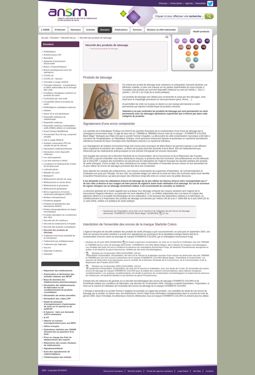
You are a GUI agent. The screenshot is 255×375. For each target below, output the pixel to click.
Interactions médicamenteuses (58, 148)
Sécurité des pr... (69, 38)
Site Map (197, 371)
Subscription (176, 3)
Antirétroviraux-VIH (52, 55)
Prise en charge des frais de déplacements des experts (57, 338)
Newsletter (200, 3)
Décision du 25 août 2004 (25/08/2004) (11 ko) (109, 242)
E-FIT (46, 317)
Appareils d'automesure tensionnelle (54, 62)
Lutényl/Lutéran (51, 169)
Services (137, 30)
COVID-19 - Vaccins (53, 78)
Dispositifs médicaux (53, 122)
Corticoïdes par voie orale (55, 98)
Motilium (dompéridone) (55, 197)
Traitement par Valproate (55, 244)
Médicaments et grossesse (56, 185)
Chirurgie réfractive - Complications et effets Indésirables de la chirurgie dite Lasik (60, 87)
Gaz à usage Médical (53, 140)
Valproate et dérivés (53, 251)
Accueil (44, 38)
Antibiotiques (50, 51)
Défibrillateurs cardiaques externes (60, 107)
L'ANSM (45, 30)
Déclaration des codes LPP (57, 298)
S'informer (60, 30)
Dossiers (104, 30)
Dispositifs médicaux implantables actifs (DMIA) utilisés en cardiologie (60, 126)
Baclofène (48, 58)
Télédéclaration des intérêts (57, 357)
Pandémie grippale (52, 200)
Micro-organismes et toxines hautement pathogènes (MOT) (57, 193)
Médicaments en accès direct (57, 182)
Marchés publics (135, 371)
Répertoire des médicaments (58, 270)
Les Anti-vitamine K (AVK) (55, 160)
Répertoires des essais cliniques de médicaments (60, 344)
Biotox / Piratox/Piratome (55, 67)
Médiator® (48, 176)
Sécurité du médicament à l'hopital (59, 223)
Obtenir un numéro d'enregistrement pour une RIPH (60, 321)
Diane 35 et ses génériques (56, 113)
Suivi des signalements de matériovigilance (57, 352)
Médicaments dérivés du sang (57, 179)
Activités (90, 30)
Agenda (189, 3)
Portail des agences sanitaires (160, 371)
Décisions (76, 30)
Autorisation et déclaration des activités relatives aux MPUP (59, 275)
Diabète (47, 110)
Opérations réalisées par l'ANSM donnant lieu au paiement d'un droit (60, 331)
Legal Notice (182, 371)
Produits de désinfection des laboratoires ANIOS (57, 205)
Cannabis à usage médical (56, 82)
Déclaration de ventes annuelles (60, 295)
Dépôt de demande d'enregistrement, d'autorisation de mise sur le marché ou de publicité (59, 305)
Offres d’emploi (51, 326)
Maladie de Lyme (51, 172)
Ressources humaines (113, 371)
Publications (121, 30)
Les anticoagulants (52, 157)
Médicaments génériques (55, 188)
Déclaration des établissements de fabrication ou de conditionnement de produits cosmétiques (59, 288)
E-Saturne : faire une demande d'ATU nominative (59, 313)
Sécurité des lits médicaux (56, 220)
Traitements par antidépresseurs (59, 241)
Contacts (209, 371)
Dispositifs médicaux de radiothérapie (55, 118)
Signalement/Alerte (53, 348)
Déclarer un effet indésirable (161, 30)
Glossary (163, 3)
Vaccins (47, 247)
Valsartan (48, 254)
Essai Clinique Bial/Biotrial (56, 131)
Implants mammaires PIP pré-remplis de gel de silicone (57, 144)
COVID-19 (48, 75)
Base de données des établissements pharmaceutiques (60, 280)
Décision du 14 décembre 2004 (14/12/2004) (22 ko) (116, 253)
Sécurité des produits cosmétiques (59, 227)
